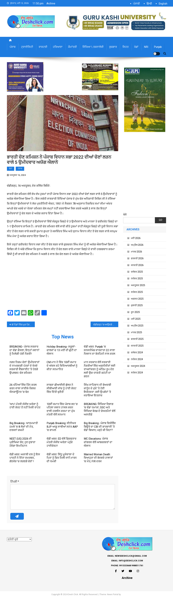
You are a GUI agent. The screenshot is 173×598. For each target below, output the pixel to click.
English (163, 3)
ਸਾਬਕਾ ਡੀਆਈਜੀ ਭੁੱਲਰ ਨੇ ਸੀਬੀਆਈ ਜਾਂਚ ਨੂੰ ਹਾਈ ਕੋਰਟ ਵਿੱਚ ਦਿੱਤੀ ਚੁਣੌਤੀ (61, 388)
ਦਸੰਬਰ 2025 (137, 271)
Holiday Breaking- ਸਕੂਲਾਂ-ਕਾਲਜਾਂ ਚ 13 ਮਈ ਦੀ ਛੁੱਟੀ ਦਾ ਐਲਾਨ (62, 350)
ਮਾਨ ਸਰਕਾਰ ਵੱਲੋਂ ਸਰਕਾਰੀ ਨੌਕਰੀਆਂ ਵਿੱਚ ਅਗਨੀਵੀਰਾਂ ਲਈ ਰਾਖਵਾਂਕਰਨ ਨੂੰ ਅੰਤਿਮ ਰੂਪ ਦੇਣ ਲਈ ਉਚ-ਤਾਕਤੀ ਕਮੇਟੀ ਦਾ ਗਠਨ (99, 369)
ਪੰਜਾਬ (13, 46)
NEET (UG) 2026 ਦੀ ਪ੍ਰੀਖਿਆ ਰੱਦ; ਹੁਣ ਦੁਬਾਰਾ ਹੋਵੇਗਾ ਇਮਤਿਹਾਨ (22, 442)
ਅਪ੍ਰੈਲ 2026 (137, 245)
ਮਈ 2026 (136, 238)
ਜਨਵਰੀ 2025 (137, 345)
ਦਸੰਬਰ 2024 (137, 352)
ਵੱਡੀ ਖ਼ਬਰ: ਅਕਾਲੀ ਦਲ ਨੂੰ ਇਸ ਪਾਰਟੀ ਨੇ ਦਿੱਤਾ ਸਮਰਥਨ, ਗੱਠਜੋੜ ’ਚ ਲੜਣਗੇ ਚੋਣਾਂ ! (24, 458)
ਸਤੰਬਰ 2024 (137, 372)
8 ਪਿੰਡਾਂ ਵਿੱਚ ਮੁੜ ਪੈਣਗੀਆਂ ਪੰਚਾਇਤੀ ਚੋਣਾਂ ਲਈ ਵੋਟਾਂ (23, 324)
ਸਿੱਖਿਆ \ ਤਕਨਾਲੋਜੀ (93, 46)
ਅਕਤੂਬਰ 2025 (138, 285)
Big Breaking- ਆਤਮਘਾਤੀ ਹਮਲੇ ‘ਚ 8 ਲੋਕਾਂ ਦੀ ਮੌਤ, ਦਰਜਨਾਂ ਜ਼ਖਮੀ (23, 427)
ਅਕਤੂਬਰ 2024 (138, 366)
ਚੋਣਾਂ (10, 168)
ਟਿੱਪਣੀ (14, 481)
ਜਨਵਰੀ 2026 (137, 265)
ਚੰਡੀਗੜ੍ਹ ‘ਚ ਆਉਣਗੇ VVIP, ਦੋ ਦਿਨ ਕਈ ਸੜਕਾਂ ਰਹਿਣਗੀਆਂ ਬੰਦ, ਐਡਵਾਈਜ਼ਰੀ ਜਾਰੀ (105, 324)
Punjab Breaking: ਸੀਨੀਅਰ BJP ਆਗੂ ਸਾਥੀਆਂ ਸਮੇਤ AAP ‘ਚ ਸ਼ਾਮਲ (62, 427)
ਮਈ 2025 (136, 318)
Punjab (158, 46)
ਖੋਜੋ (125, 214)
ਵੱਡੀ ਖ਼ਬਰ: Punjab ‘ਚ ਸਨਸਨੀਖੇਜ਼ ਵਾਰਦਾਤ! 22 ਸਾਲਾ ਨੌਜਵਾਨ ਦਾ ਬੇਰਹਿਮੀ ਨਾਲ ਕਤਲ (99, 350)
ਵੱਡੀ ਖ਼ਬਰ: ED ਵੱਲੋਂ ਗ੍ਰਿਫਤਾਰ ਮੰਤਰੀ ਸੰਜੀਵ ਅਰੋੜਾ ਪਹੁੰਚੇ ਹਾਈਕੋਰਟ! (61, 442)
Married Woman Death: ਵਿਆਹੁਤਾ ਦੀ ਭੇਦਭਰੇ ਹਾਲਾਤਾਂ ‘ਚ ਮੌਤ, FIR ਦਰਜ (98, 458)
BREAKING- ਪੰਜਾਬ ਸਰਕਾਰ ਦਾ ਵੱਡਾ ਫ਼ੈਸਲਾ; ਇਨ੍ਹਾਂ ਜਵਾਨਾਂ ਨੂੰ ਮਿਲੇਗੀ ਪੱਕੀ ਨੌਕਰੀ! (24, 350)
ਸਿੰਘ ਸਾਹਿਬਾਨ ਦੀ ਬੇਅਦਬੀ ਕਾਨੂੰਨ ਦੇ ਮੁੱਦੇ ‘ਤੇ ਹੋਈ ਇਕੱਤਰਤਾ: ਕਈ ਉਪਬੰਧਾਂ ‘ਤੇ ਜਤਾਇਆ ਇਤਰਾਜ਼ (97, 390)
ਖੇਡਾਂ (136, 46)
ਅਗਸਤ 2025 (137, 298)
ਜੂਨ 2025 (135, 312)
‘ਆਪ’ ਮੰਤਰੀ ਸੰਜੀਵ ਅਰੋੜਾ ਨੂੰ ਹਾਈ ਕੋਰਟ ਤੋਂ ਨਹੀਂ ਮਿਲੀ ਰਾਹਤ (24, 405)
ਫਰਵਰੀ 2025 (137, 339)
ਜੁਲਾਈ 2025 (137, 305)
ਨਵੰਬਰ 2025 (137, 278)
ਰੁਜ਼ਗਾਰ (113, 46)
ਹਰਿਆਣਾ (58, 46)
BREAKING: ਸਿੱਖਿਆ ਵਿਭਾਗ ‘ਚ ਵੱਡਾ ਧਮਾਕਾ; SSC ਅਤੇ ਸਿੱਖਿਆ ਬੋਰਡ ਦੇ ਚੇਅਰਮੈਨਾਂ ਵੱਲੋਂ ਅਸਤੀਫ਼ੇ (99, 409)
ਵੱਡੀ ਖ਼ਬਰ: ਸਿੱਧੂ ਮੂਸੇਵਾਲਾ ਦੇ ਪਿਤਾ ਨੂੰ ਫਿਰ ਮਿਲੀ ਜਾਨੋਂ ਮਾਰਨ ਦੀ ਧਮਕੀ (62, 458)
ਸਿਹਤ (125, 46)
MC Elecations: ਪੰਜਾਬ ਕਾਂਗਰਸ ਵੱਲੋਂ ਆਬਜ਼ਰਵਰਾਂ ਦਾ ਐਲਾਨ (98, 442)
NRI (146, 46)
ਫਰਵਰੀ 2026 (137, 258)
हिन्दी (149, 3)
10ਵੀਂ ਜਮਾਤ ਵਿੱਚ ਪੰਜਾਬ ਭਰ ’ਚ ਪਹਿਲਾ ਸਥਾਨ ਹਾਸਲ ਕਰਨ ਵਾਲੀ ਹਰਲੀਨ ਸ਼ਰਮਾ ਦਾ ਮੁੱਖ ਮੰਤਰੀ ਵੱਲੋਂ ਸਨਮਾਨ (62, 409)
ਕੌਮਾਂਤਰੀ (72, 46)
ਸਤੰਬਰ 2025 (137, 292)
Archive (50, 3)
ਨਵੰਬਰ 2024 (137, 359)
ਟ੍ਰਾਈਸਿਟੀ (27, 46)
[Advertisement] (62, 283)
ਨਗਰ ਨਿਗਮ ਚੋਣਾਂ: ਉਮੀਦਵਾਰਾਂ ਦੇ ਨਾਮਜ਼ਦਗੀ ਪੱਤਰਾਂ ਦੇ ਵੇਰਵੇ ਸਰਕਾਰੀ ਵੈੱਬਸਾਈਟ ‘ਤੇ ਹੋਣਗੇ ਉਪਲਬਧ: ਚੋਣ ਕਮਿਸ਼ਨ (24, 367)
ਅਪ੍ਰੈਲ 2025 (137, 325)
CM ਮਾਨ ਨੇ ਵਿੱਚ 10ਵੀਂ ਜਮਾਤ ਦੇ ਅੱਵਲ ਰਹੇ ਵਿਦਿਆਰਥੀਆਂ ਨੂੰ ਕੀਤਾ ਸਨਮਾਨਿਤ (62, 366)
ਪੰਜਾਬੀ (136, 3)
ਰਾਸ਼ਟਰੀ (43, 46)
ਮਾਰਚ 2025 (136, 332)
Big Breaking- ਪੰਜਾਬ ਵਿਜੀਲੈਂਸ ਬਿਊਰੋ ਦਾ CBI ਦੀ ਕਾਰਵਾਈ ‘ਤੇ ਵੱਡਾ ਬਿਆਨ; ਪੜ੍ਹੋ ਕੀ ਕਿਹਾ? (100, 427)
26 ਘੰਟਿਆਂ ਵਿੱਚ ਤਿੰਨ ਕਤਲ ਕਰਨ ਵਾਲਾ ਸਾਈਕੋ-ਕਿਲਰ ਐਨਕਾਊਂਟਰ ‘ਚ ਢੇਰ (23, 388)
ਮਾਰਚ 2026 (136, 251)
